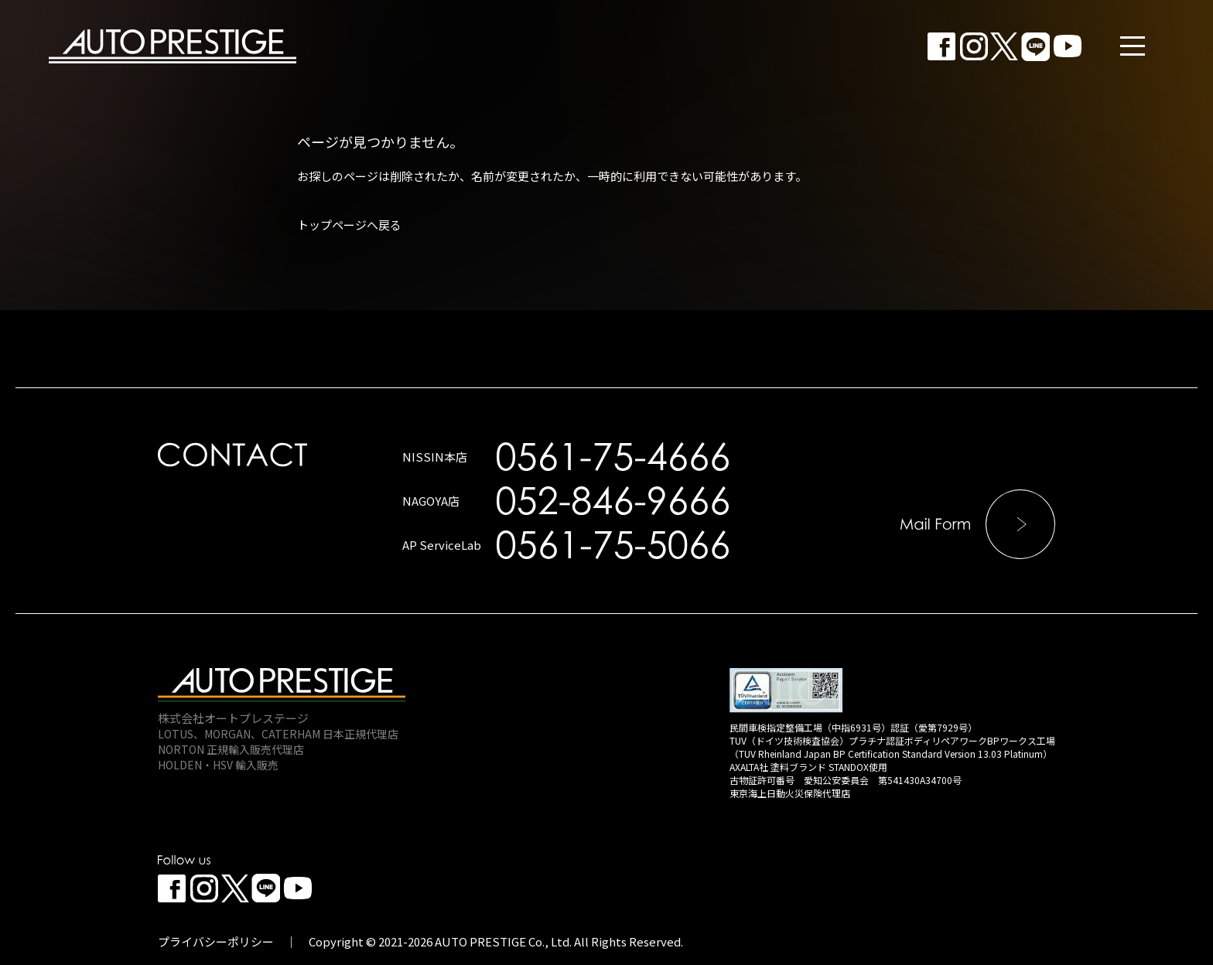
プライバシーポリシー (216, 941)
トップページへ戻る (349, 225)
